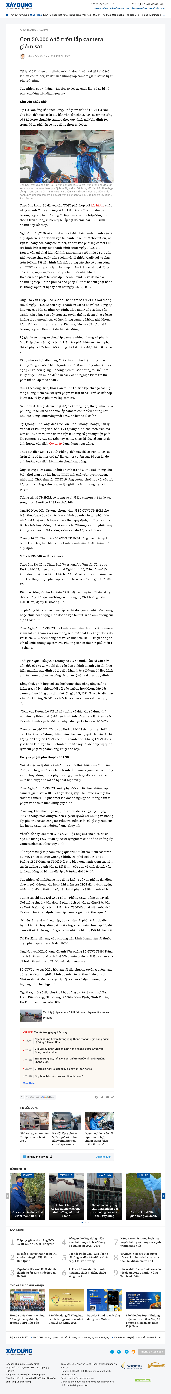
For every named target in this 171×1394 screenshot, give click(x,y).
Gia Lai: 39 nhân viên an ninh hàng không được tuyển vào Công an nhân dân (69, 1050)
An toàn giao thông (136, 8)
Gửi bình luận (103, 1156)
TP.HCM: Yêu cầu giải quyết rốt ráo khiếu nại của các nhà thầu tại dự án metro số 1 (139, 1257)
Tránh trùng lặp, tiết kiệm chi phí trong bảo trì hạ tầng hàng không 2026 (70, 1060)
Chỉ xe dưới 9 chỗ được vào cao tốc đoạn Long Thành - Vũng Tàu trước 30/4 (140, 1272)
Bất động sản (117, 8)
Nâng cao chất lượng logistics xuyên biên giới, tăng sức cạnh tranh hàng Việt (140, 1242)
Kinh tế (47, 14)
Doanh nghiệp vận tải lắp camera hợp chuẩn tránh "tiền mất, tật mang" (99, 1139)
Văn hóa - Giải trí (91, 14)
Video (145, 14)
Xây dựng (24, 14)
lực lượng (97, 205)
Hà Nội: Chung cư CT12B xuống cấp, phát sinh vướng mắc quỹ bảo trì (66, 1210)
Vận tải (44, 30)
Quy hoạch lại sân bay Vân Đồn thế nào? (59, 1076)
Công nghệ (118, 14)
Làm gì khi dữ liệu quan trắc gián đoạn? (143, 1214)
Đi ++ (138, 14)
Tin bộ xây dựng (157, 8)
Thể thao (106, 14)
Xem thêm (29, 1083)
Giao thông (36, 14)
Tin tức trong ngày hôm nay (50, 1032)
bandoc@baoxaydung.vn (81, 1378)
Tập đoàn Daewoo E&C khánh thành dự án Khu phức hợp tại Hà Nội (37, 1272)
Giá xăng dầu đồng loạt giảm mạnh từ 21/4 (28, 1214)
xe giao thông (100, 8)
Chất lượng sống (72, 14)
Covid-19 (55, 443)
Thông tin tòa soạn (151, 1351)
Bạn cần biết (19, 1337)
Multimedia (155, 14)
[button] (82, 1222)
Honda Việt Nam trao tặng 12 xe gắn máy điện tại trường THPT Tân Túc (27, 1319)
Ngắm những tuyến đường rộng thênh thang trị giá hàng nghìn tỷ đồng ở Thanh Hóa (72, 1041)
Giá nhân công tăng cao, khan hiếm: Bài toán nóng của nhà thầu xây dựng (105, 1210)
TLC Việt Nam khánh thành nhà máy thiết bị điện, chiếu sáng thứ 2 (87, 1272)
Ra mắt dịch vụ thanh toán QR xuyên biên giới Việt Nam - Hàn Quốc (37, 1257)
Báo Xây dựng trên (40, 1097)
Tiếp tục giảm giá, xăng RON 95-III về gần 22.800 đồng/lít (35, 1242)
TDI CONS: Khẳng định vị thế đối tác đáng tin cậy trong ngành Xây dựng (71, 1337)
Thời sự (13, 14)
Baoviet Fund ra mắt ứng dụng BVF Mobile (103, 1317)
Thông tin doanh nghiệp (27, 1285)
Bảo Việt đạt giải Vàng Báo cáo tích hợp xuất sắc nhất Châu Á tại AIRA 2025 (66, 1319)
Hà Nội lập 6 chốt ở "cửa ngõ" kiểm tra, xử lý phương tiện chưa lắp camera (65, 1139)
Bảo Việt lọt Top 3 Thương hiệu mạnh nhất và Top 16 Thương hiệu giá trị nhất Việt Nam (143, 1321)
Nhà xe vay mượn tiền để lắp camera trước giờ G (34, 1137)
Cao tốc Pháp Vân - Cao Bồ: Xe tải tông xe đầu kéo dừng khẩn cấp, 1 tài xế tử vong (89, 1257)
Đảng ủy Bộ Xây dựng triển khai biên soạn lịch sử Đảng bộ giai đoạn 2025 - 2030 (87, 1242)
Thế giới (129, 14)
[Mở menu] (164, 14)
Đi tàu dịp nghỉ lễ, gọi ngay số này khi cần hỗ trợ (63, 1069)
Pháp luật (57, 14)
